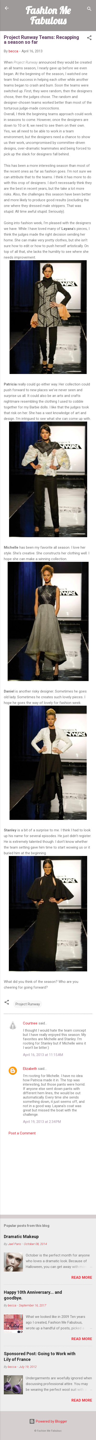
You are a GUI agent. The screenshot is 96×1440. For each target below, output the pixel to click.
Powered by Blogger (48, 1421)
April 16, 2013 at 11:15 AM (43, 1055)
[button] (89, 38)
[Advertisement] (48, 1173)
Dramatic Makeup (21, 1236)
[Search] (89, 9)
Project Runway (28, 1004)
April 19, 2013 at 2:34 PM (42, 1122)
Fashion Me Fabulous (48, 15)
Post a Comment (22, 1133)
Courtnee (30, 1023)
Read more (81, 1277)
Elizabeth (30, 1068)
